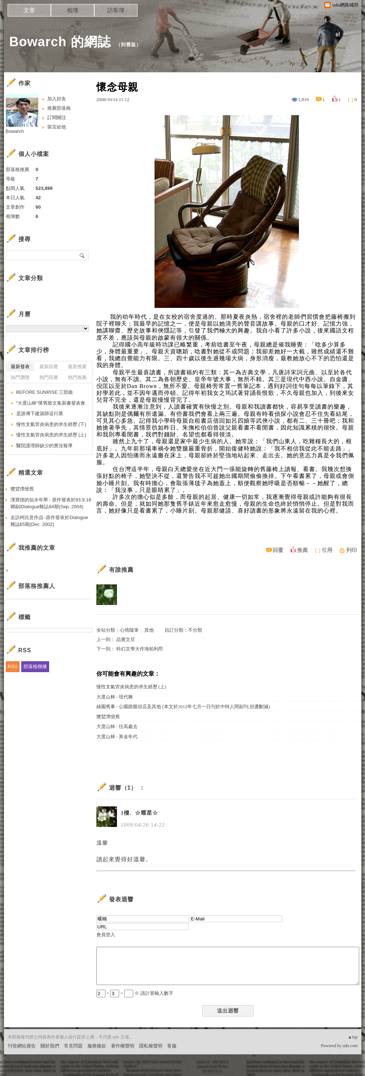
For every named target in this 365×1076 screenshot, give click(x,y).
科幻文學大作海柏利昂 (139, 649)
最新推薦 (77, 366)
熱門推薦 (77, 377)
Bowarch (15, 131)
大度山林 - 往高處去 (117, 726)
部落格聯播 (35, 666)
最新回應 (48, 366)
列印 (351, 550)
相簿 (72, 10)
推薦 (302, 550)
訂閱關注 (56, 117)
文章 (29, 10)
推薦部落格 (59, 108)
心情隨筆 (129, 630)
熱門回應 (48, 377)
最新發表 (20, 366)
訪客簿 (116, 10)
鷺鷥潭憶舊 (108, 716)
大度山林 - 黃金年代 (117, 736)
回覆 (278, 550)
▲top (352, 1037)
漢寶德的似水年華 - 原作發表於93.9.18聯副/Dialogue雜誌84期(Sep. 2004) (50, 503)
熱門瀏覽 (20, 377)
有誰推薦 (121, 570)
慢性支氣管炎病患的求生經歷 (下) (51, 424)
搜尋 (82, 255)
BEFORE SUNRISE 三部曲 (44, 392)
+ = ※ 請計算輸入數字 (134, 993)
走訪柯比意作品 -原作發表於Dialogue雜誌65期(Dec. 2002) (49, 521)
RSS (13, 666)
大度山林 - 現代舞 (114, 697)
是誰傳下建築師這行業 (39, 413)
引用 (327, 550)
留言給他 (56, 127)
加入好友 (56, 98)
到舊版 (128, 44)
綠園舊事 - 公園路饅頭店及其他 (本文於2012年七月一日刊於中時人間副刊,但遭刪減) (183, 706)
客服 (172, 1046)
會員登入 (105, 934)
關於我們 (49, 1046)
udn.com (350, 1045)
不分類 (195, 630)
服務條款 (96, 1046)
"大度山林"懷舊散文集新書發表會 (50, 403)
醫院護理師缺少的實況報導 (44, 445)
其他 (149, 630)
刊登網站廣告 (22, 1046)
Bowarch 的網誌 (60, 41)
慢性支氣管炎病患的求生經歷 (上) (131, 686)
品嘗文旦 (125, 639)
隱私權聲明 (150, 1046)
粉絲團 (15, 1070)
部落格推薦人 (36, 586)
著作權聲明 (122, 1046)
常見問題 (73, 1046)
